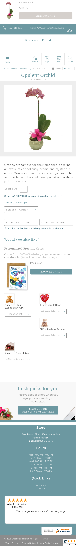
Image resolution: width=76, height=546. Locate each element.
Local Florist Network (49, 543)
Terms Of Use (11, 543)
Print (56, 68)
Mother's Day (25, 68)
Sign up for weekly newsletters (38, 410)
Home (6, 68)
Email (68, 68)
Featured (14, 68)
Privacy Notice (29, 543)
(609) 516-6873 (15, 27)
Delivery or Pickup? (16, 202)
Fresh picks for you (38, 394)
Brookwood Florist (38, 40)
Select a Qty (11, 188)
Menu (7, 62)
